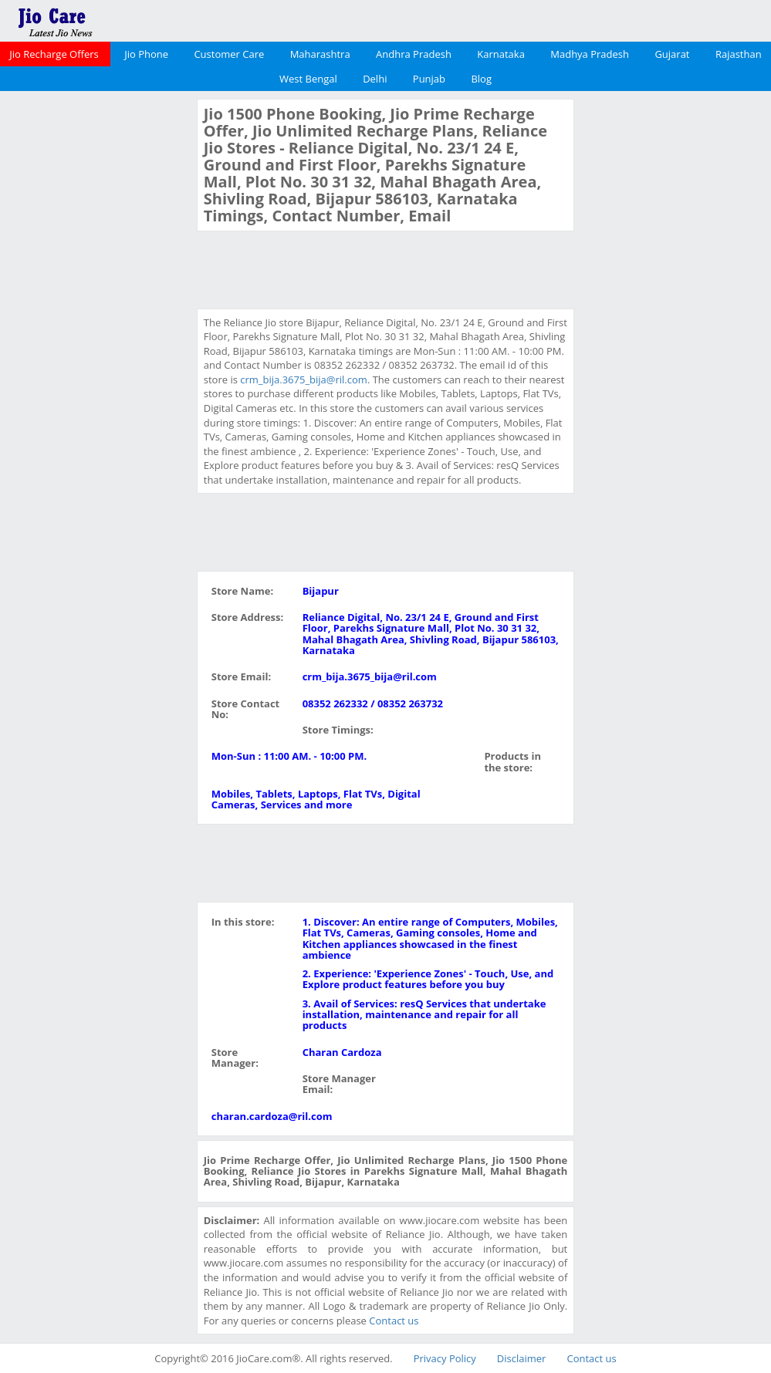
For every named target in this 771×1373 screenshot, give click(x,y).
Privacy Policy (445, 1358)
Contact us (393, 1320)
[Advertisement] (96, 330)
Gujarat (671, 54)
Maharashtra (320, 54)
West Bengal (308, 79)
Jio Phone (146, 54)
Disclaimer (521, 1358)
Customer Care (229, 54)
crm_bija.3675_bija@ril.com (303, 379)
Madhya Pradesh (589, 54)
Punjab (429, 79)
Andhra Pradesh (413, 54)
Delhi (375, 79)
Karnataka (501, 54)
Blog (481, 79)
